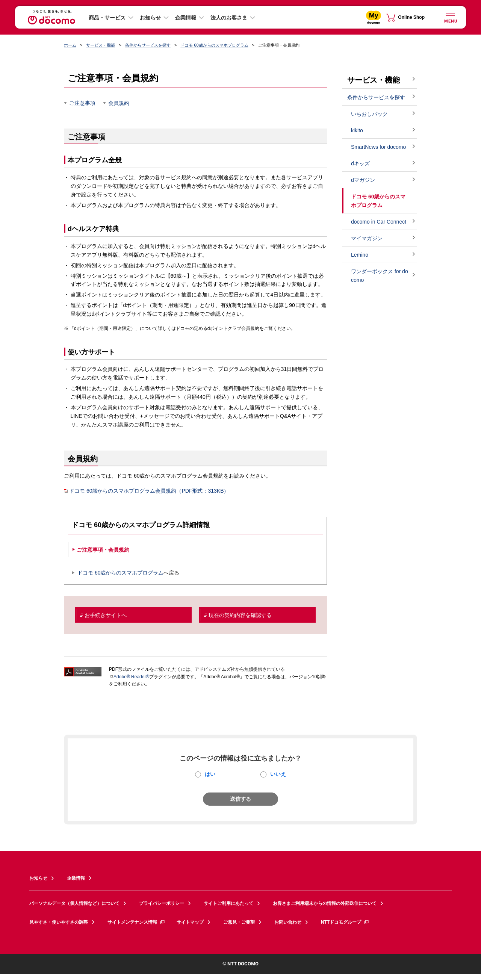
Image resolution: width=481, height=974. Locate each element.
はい (210, 774)
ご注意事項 (82, 103)
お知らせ (150, 18)
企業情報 (185, 18)
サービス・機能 (100, 45)
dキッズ (360, 163)
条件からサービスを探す (148, 45)
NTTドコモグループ (345, 922)
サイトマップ (190, 922)
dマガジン (363, 180)
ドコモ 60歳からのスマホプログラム (214, 45)
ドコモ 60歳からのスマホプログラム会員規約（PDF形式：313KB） (146, 491)
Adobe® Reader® (129, 676)
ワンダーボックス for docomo (379, 275)
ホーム (70, 45)
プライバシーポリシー (161, 903)
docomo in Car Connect (378, 222)
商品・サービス (107, 18)
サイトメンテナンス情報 (136, 922)
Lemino (359, 255)
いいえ (278, 774)
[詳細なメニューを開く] (450, 17)
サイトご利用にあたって (228, 903)
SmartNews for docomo (378, 147)
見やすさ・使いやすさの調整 (58, 922)
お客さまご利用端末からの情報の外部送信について (325, 903)
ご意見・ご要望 (239, 922)
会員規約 (118, 103)
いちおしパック (369, 114)
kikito (357, 130)
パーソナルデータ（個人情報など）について (74, 903)
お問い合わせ (287, 922)
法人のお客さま (228, 18)
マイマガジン (367, 238)
